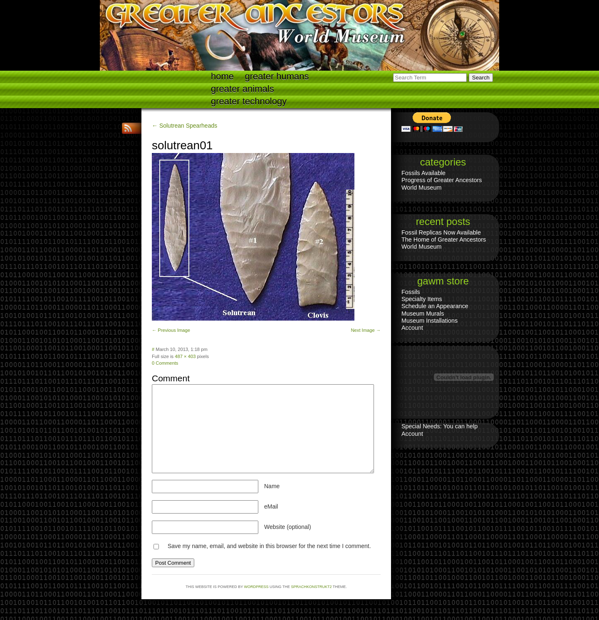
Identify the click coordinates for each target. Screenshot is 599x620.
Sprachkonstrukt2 (311, 587)
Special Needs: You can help (439, 426)
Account (412, 327)
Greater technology (249, 101)
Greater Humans (277, 76)
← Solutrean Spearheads (184, 125)
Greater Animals (242, 89)
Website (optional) (287, 527)
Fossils (410, 292)
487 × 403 (185, 356)
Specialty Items (421, 299)
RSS (128, 128)
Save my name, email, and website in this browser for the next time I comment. (269, 546)
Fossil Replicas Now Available (441, 232)
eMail (271, 506)
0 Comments (165, 363)
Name (272, 486)
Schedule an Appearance (434, 306)
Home (222, 76)
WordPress (256, 587)
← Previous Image (171, 330)
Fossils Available (423, 173)
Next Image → (366, 330)
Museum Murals (422, 313)
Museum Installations (429, 320)
